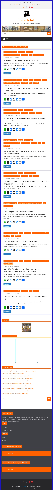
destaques (25, 79)
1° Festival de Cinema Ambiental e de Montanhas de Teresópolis (26, 89)
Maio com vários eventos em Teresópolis (21, 60)
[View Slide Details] (26, 327)
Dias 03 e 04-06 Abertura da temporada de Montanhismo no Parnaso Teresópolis (22, 270)
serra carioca (24, 54)
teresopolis (35, 54)
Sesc (30, 112)
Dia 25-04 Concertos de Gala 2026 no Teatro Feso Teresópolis (17, 378)
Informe (14, 52)
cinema (14, 79)
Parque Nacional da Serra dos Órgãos (12, 54)
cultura (19, 79)
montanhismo (29, 52)
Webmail (4, 440)
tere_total (17, 57)
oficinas (44, 79)
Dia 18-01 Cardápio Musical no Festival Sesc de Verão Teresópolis (24, 152)
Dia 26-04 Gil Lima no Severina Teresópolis (13, 373)
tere (30, 54)
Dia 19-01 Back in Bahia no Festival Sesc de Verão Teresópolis (25, 119)
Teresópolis (5, 427)
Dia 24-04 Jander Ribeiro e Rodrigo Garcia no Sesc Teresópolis (18, 388)
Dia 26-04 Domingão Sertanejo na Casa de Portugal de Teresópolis (19, 371)
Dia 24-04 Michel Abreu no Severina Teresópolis (14, 386)
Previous (4, 28)
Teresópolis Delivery (7, 430)
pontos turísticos (25, 142)
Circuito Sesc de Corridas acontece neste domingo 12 (25, 297)
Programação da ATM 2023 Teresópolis (21, 241)
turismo (41, 54)
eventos (31, 79)
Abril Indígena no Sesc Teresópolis (18, 211)
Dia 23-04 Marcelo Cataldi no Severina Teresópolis (15, 393)
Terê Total (26, 20)
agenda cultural (7, 52)
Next (49, 28)
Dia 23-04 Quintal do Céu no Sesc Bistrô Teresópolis (15, 391)
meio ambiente (21, 52)
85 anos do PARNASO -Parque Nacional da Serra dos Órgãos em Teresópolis (26, 182)
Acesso (3, 437)
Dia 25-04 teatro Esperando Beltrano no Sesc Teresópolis (16, 383)
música (31, 110)
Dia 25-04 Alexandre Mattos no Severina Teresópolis (27, 5)
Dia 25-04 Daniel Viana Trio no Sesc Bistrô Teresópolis (15, 376)
